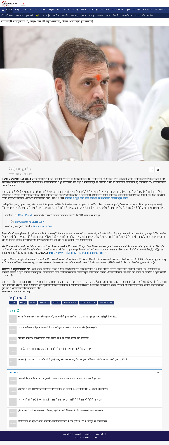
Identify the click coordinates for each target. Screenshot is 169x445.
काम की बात (147, 9)
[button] (3, 10)
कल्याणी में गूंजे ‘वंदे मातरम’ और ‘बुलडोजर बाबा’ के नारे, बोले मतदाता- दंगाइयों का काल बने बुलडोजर (59, 378)
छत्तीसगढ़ (74, 15)
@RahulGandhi (26, 215)
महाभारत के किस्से (70, 302)
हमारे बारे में (67, 434)
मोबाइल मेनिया (147, 15)
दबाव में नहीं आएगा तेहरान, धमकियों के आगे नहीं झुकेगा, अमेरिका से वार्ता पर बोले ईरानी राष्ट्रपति (57, 327)
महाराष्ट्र (91, 15)
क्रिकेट (83, 9)
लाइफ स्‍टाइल (93, 9)
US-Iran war (40, 9)
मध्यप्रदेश (136, 9)
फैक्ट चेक (116, 15)
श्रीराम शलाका (160, 9)
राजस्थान (100, 15)
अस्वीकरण (88, 434)
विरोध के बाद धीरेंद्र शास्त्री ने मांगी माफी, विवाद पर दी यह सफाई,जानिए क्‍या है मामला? (53, 338)
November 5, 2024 (43, 226)
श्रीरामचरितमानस (118, 9)
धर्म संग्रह (75, 9)
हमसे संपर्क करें (101, 434)
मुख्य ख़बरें (29, 15)
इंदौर (128, 9)
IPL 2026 (27, 9)
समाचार (9, 9)
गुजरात (83, 15)
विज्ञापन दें (78, 434)
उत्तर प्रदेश (19, 15)
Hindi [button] (15, 4)
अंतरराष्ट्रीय (46, 15)
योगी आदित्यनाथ (7, 15)
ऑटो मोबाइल (127, 15)
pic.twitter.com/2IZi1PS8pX (29, 221)
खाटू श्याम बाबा (54, 9)
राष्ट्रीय (38, 15)
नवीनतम (14, 372)
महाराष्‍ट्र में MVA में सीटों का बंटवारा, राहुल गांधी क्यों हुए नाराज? (76, 252)
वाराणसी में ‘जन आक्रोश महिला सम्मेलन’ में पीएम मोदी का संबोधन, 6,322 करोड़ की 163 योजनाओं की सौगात (63, 388)
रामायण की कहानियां (88, 302)
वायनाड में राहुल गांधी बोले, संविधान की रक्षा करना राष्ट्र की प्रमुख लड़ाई (96, 198)
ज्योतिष (66, 9)
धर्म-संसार (105, 9)
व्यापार (137, 15)
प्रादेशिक (56, 15)
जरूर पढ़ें (14, 311)
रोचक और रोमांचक (106, 302)
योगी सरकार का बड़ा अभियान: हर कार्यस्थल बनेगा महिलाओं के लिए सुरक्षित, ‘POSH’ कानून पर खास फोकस (62, 421)
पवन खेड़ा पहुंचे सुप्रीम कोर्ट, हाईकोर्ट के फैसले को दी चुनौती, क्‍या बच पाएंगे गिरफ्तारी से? (54, 348)
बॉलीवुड (17, 9)
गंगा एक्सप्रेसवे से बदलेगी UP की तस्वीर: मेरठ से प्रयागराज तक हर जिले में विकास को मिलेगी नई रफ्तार (60, 399)
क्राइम (108, 15)
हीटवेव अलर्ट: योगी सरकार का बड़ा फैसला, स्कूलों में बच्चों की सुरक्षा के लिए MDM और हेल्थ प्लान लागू (60, 410)
